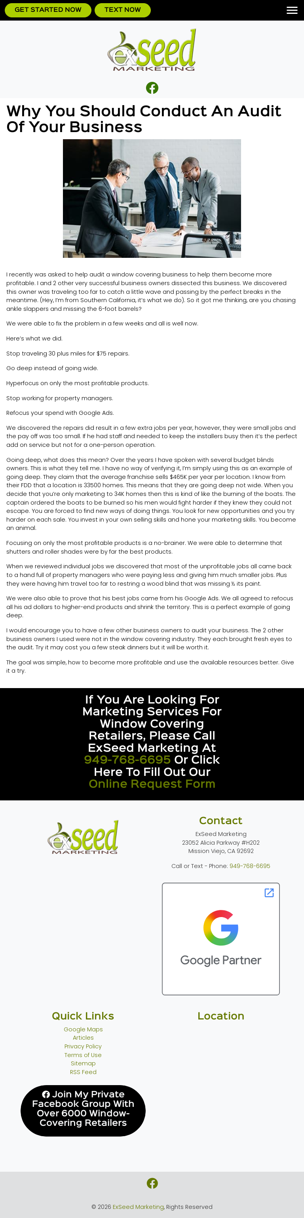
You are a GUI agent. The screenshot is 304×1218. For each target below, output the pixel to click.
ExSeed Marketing (138, 1207)
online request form (152, 784)
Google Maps (83, 1029)
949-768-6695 (127, 760)
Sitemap (83, 1063)
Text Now (122, 10)
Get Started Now (48, 10)
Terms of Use (83, 1055)
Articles (83, 1038)
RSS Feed (83, 1072)
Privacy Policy (83, 1046)
